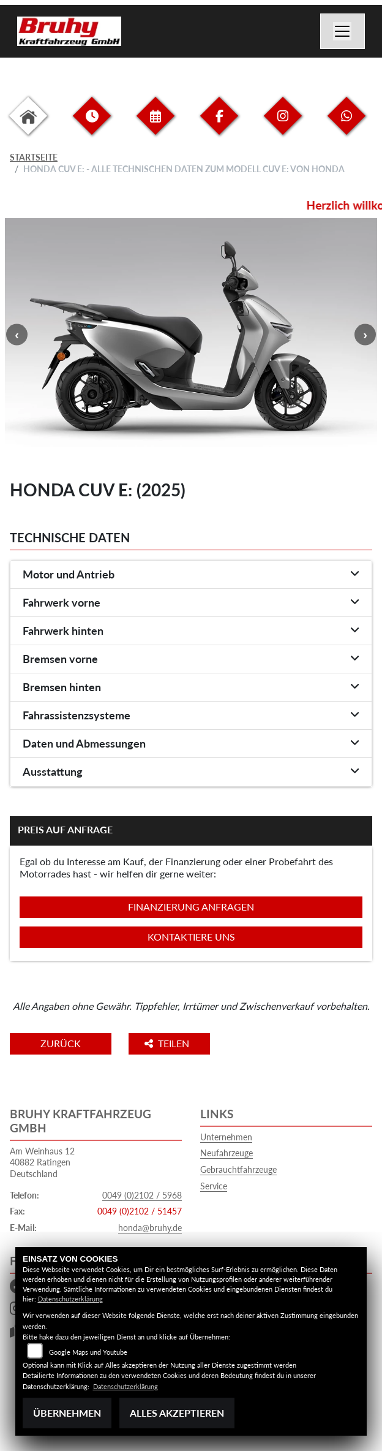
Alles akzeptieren (177, 1413)
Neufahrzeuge (226, 1153)
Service (213, 1186)
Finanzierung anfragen (191, 906)
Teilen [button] (168, 1043)
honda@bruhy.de (150, 1227)
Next (365, 334)
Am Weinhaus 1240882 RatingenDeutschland (42, 1162)
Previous (17, 334)
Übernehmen (67, 1413)
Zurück (60, 1043)
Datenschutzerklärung (70, 1299)
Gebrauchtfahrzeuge (238, 1169)
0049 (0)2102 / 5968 (142, 1195)
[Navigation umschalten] (342, 31)
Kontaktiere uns (191, 936)
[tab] (191, 575)
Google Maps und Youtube (88, 1352)
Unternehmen (226, 1137)
